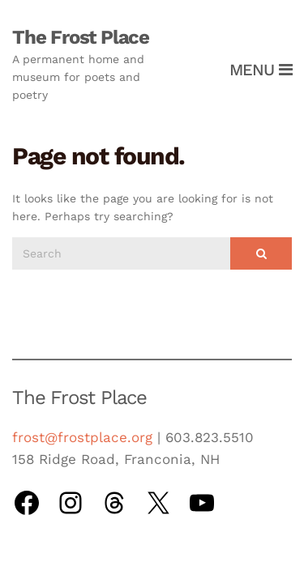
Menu (260, 69)
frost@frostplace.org (82, 437)
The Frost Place (80, 37)
